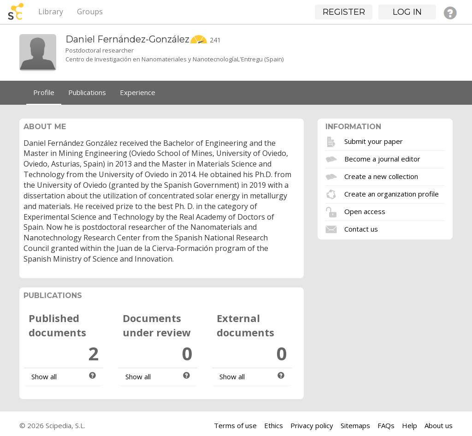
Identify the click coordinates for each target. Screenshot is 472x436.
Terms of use (235, 425)
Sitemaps (355, 425)
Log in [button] (407, 12)
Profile (43, 92)
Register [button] (344, 12)
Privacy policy (311, 425)
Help (409, 425)
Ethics (273, 425)
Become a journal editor (382, 158)
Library (50, 11)
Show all (44, 376)
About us (439, 425)
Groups (90, 11)
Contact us (361, 228)
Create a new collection (381, 175)
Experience (137, 92)
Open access (364, 210)
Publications (87, 92)
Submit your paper (373, 140)
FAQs (386, 425)
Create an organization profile (391, 193)
